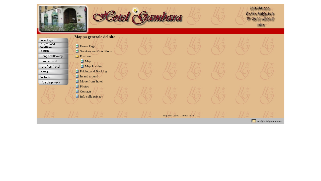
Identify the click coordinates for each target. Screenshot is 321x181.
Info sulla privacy (91, 96)
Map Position (94, 66)
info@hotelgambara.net (270, 120)
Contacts (86, 91)
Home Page (87, 46)
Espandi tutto (170, 115)
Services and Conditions (96, 51)
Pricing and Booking (93, 71)
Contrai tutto (187, 115)
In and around (89, 76)
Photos (84, 86)
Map (88, 61)
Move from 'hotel (91, 81)
